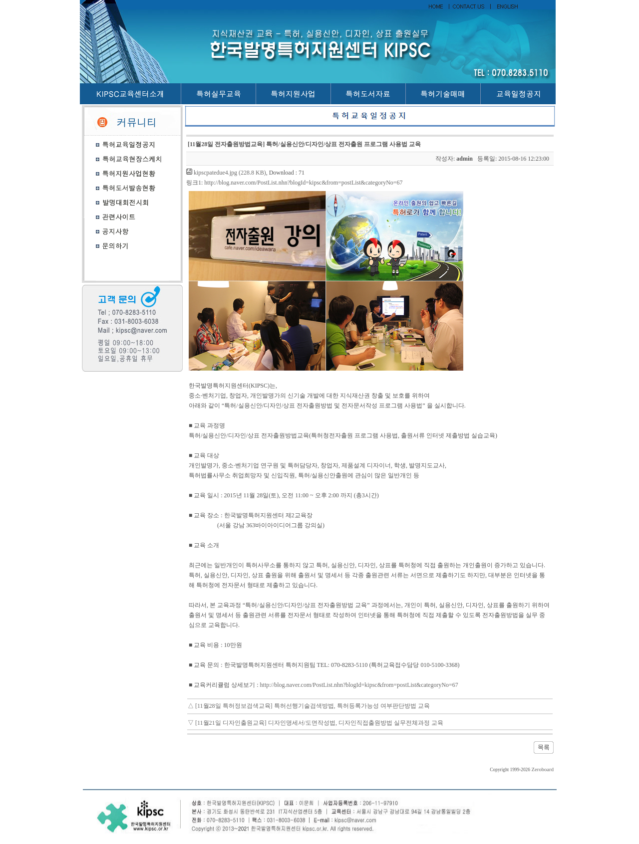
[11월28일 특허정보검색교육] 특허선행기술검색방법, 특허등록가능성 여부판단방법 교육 (312, 705)
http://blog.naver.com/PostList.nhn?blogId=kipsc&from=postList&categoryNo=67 (303, 182)
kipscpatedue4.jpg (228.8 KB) (230, 172)
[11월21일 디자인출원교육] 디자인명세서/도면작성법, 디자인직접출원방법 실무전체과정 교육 (319, 722)
